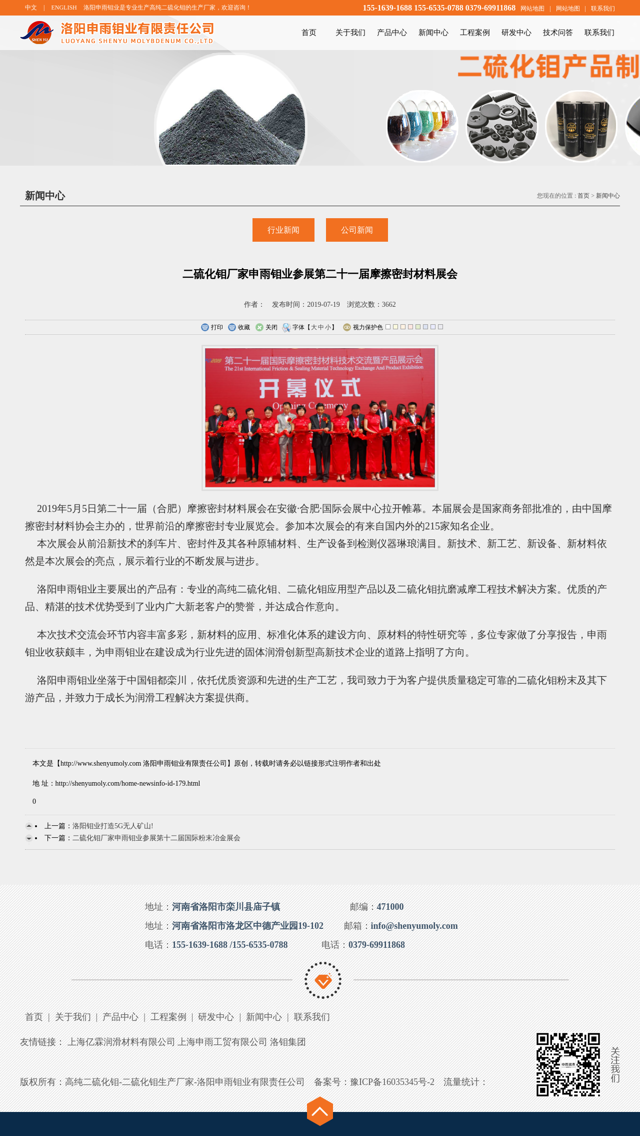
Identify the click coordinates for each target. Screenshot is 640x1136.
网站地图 (532, 8)
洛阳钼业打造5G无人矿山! (113, 826)
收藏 (239, 327)
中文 (31, 7)
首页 (309, 33)
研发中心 (517, 33)
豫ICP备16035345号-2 (392, 1082)
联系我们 (603, 8)
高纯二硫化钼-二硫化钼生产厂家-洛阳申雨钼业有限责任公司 (185, 1082)
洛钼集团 (288, 1042)
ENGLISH (63, 7)
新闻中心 (433, 33)
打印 (211, 327)
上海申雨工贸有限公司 (223, 1042)
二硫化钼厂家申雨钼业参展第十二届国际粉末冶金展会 (156, 838)
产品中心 (392, 33)
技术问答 (558, 33)
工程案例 (475, 33)
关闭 (266, 327)
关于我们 (351, 33)
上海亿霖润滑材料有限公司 (122, 1042)
